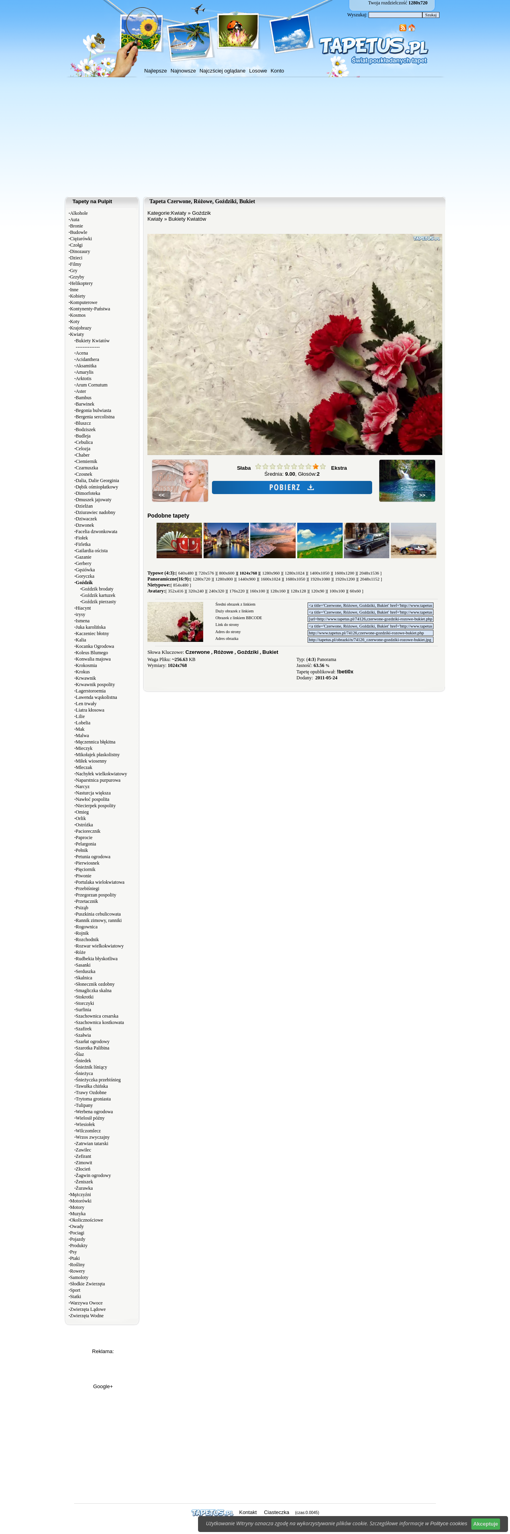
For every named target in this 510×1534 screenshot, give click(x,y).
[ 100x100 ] (337, 590)
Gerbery (83, 563)
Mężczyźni (80, 1194)
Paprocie (84, 837)
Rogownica (87, 927)
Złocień (83, 1169)
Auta (74, 219)
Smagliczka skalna (94, 990)
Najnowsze (183, 71)
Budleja (83, 436)
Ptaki (75, 1258)
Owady (77, 1226)
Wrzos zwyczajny (93, 1137)
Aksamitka (86, 366)
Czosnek (84, 474)
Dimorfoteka (88, 493)
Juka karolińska (91, 627)
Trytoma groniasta (93, 1099)
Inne (74, 289)
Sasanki (83, 965)
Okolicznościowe (86, 1220)
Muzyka (78, 1213)
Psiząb (82, 907)
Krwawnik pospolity (95, 684)
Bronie (76, 226)
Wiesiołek (85, 1124)
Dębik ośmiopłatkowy (97, 487)
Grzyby (77, 277)
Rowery (77, 1271)
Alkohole (79, 213)
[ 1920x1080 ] (320, 579)
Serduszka (85, 971)
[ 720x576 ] (206, 573)
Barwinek (85, 404)
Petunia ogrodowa (93, 856)
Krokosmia (86, 665)
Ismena (83, 621)
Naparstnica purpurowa (98, 780)
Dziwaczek (86, 519)
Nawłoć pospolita (92, 799)
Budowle (78, 232)
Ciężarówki (81, 238)
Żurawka (84, 1188)
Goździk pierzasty (99, 601)
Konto (277, 71)
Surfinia (83, 1009)
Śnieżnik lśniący (91, 1067)
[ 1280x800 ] (224, 579)
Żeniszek (84, 1182)
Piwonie (83, 876)
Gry (74, 270)
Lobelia (83, 723)
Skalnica (84, 978)
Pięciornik (85, 869)
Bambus (83, 397)
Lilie (80, 716)
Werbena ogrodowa (94, 1111)
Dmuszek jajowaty (94, 499)
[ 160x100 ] (257, 590)
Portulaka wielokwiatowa (100, 882)
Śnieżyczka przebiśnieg (98, 1080)
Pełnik (82, 850)
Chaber (83, 455)
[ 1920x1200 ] (345, 579)
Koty (75, 321)
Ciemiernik (86, 461)
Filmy (76, 264)
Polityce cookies (448, 1523)
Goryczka (85, 576)
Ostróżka (84, 825)
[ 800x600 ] (226, 573)
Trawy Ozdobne (91, 1092)
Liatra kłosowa (90, 710)
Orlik (81, 818)
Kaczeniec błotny (92, 633)
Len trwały (86, 703)
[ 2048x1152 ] (369, 579)
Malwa (82, 735)
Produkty (79, 1245)
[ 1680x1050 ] (295, 579)
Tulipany (84, 1105)
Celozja (83, 448)
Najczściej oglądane (223, 71)
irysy (80, 614)
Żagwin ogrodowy (93, 1175)
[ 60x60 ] (355, 590)
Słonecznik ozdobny (95, 984)
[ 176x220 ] (237, 590)
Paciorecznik (88, 831)
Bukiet (271, 652)
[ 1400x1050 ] (319, 573)
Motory (77, 1207)
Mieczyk (84, 748)
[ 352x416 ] (175, 590)
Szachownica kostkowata (100, 1022)
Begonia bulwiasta (93, 410)
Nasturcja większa (93, 793)
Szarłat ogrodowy (93, 1041)
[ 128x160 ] (278, 590)
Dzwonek (85, 525)
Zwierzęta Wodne (87, 1315)
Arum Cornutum (92, 385)
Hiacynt (83, 608)
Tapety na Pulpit (92, 201)
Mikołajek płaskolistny (98, 754)
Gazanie (83, 557)
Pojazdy (78, 1239)
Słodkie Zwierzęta (87, 1284)
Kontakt (248, 1512)
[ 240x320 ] (216, 590)
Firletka (83, 544)
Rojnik (82, 933)
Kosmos (78, 315)
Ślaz (80, 1054)
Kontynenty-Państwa (90, 309)
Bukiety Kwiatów (93, 340)
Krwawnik (86, 678)
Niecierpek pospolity (96, 805)
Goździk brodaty (98, 589)
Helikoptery (81, 283)
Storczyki (85, 1003)
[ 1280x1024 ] (294, 573)
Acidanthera (87, 359)
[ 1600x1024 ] (270, 579)
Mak (80, 729)
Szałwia (83, 1035)
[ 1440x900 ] (246, 579)
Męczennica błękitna (96, 742)
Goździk (201, 213)
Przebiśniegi (87, 888)
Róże (81, 952)
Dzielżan (84, 506)
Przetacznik (87, 901)
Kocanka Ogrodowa (95, 646)
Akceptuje (485, 1524)
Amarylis (85, 372)
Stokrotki (85, 997)
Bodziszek (86, 429)
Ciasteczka (276, 1512)
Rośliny (77, 1264)
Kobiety (78, 296)
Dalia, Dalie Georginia (97, 480)
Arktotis (83, 378)
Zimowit (84, 1162)
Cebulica (84, 442)
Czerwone (197, 652)
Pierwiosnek (87, 863)
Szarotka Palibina (92, 1048)
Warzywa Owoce (86, 1303)
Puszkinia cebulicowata (98, 914)
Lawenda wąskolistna (96, 697)
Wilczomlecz (88, 1131)
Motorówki (81, 1201)
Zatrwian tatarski (92, 1143)
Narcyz (83, 786)
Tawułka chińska (92, 1086)
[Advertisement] (255, 137)
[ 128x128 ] (298, 590)
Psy (73, 1252)
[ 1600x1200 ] (344, 573)
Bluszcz (83, 423)
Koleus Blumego (92, 652)
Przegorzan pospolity (96, 895)
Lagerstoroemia (91, 691)
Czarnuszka (87, 468)
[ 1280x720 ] (201, 579)
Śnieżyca (84, 1073)
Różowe (223, 652)
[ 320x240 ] (196, 590)
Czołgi (76, 245)
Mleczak (84, 767)
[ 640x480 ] (186, 573)
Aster (81, 391)
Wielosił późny (90, 1118)
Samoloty (79, 1277)
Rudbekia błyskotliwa (97, 958)
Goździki (247, 652)
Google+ (103, 1386)
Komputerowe (84, 302)
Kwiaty (77, 334)
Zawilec (83, 1150)
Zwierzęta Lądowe (88, 1309)
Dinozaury (80, 251)
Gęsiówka (85, 570)
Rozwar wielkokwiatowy (100, 946)
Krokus (83, 672)
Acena (82, 353)
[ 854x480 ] (181, 585)
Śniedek (83, 1060)
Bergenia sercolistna (95, 417)
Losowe (258, 71)
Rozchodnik (87, 939)
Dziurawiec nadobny (96, 512)
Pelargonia (86, 844)
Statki (75, 1296)
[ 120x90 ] (317, 590)
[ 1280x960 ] (271, 573)
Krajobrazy (81, 328)
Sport (75, 1290)
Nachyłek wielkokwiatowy (101, 774)
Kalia (81, 640)
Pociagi (77, 1233)
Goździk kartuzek (99, 595)
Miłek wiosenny (91, 761)
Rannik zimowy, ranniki (99, 920)
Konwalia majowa (93, 659)
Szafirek (84, 1029)
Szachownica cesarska (97, 1016)
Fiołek (82, 538)
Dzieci (76, 258)
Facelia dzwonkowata (96, 531)
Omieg (82, 812)
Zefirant (83, 1156)
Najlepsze (155, 71)
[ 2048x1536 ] (369, 573)
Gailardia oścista (92, 550)
